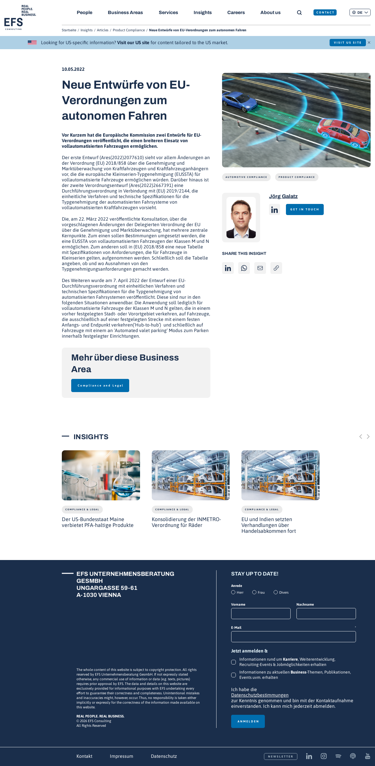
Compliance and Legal (101, 385)
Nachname (305, 604)
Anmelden (248, 721)
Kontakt (84, 756)
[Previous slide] (360, 436)
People (84, 12)
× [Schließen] (369, 42)
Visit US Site (345, 42)
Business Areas (126, 12)
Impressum (121, 756)
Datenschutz (164, 756)
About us (273, 12)
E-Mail (293, 628)
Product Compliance (129, 30)
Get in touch (306, 209)
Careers (238, 12)
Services (169, 12)
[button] (360, 12)
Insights (204, 12)
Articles (102, 30)
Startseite (69, 30)
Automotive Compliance (246, 177)
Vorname (238, 604)
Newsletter (281, 756)
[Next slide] (368, 436)
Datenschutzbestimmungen (260, 695)
